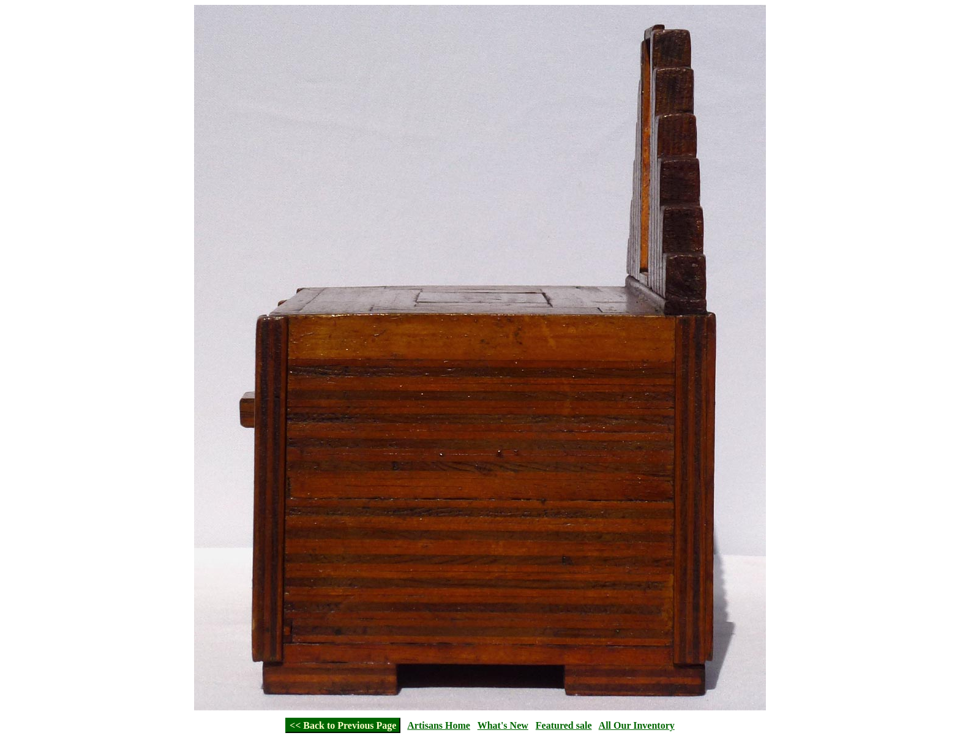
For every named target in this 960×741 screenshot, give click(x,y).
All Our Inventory (637, 725)
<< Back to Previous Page (343, 725)
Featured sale (564, 725)
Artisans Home (438, 725)
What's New (503, 725)
